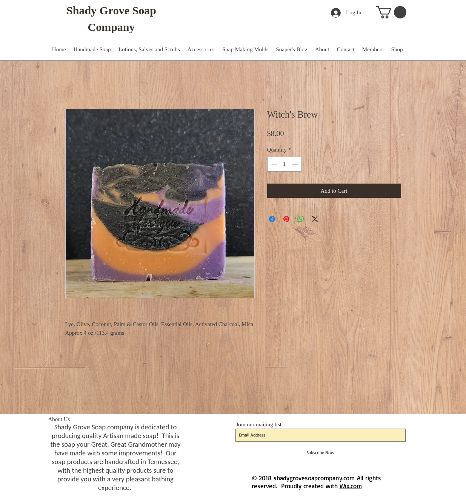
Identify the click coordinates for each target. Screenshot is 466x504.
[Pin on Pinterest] (286, 219)
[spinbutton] (284, 164)
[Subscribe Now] (320, 453)
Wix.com (351, 486)
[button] (391, 12)
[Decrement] (273, 164)
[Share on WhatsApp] (300, 219)
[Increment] (296, 164)
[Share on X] (315, 219)
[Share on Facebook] (272, 219)
